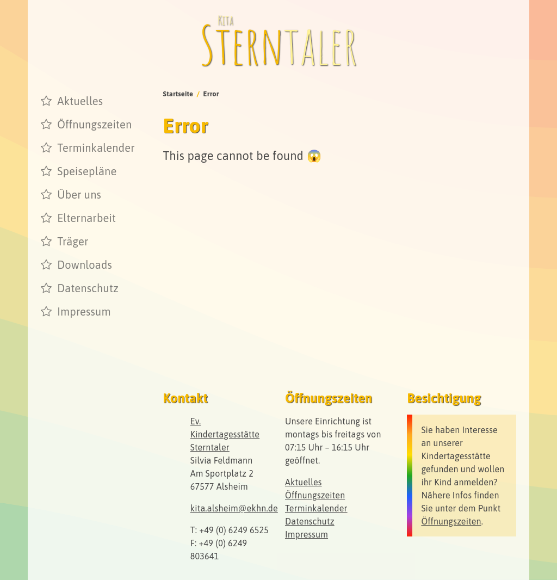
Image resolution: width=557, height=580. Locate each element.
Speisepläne (86, 171)
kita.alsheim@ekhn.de (234, 508)
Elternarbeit (86, 218)
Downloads (84, 264)
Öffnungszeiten (94, 124)
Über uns (79, 194)
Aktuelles (80, 101)
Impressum (83, 311)
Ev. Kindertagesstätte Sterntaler (224, 434)
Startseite (178, 94)
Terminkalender (96, 147)
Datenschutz (88, 288)
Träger (72, 241)
